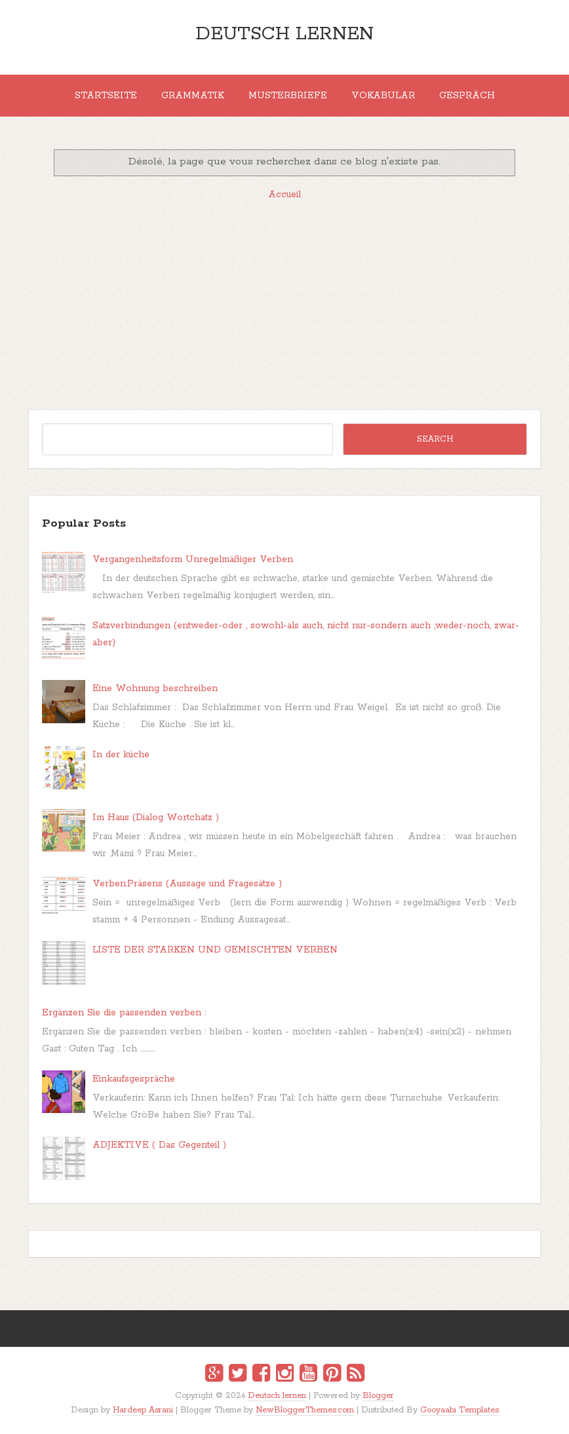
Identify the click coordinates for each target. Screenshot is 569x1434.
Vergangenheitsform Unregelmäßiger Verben (192, 559)
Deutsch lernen (284, 34)
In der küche (120, 755)
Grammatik (192, 96)
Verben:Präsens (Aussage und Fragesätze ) (187, 884)
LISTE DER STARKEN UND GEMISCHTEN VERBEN (215, 950)
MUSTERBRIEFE (287, 96)
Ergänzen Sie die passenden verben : (124, 1013)
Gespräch (467, 96)
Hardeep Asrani (143, 1410)
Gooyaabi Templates (459, 1410)
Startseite (106, 96)
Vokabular (383, 96)
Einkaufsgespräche (133, 1079)
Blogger (378, 1396)
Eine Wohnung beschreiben (155, 688)
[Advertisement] (284, 304)
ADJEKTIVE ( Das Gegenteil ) (159, 1145)
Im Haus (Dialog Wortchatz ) (155, 817)
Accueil (284, 194)
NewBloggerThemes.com (305, 1410)
